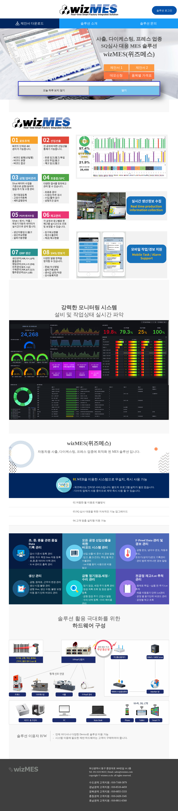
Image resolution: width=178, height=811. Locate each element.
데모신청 (116, 75)
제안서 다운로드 (30, 23)
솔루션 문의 (148, 23)
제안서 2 (142, 67)
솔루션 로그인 (164, 10)
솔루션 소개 (89, 23)
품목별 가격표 (142, 75)
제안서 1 (116, 67)
